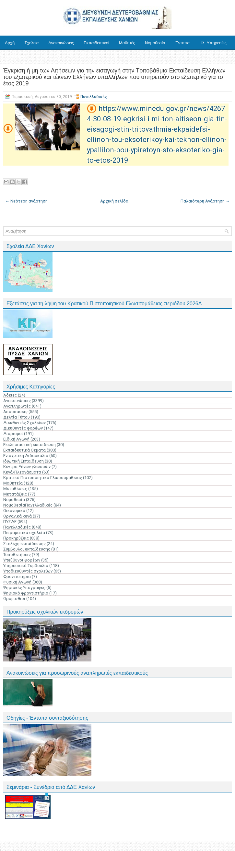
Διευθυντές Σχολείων (24, 422)
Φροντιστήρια (17, 576)
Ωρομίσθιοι (14, 598)
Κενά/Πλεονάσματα (22, 472)
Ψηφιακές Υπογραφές (24, 587)
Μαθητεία (13, 483)
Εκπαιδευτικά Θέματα (24, 450)
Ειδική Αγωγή (16, 439)
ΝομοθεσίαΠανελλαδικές (28, 505)
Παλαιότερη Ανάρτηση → (205, 201)
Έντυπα (182, 42)
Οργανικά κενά (17, 516)
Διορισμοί (13, 433)
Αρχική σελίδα (114, 201)
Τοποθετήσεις (17, 554)
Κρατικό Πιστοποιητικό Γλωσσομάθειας (42, 477)
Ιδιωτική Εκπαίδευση (23, 461)
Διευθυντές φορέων (23, 428)
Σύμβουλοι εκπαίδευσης (26, 549)
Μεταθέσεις (15, 488)
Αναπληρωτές (17, 406)
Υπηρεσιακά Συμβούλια (25, 565)
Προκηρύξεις (16, 538)
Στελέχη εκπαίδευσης (24, 543)
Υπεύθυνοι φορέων (21, 560)
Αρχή (10, 42)
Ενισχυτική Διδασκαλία (25, 455)
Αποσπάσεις (15, 411)
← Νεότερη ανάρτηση (26, 201)
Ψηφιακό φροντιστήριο (25, 593)
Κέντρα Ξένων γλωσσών (27, 466)
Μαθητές (127, 42)
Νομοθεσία (155, 42)
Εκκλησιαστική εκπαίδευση (29, 444)
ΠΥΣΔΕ (10, 521)
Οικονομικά (14, 510)
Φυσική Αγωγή (17, 582)
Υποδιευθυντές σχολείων (28, 571)
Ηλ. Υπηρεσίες (213, 42)
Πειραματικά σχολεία (24, 532)
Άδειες (10, 395)
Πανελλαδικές (93, 96)
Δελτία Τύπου (16, 417)
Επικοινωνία (16, 57)
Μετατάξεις (15, 494)
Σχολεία (31, 42)
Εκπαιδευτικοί (96, 42)
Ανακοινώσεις (61, 42)
